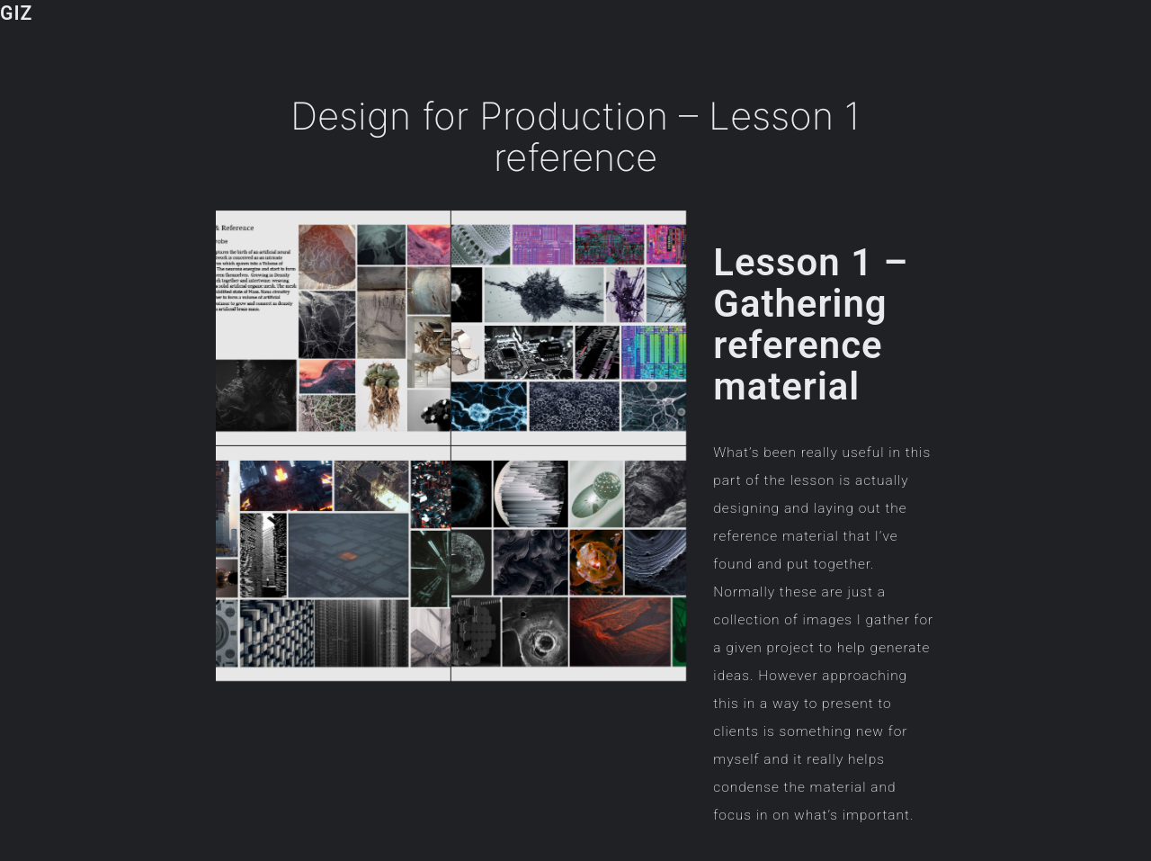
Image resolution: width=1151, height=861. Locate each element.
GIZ (16, 13)
